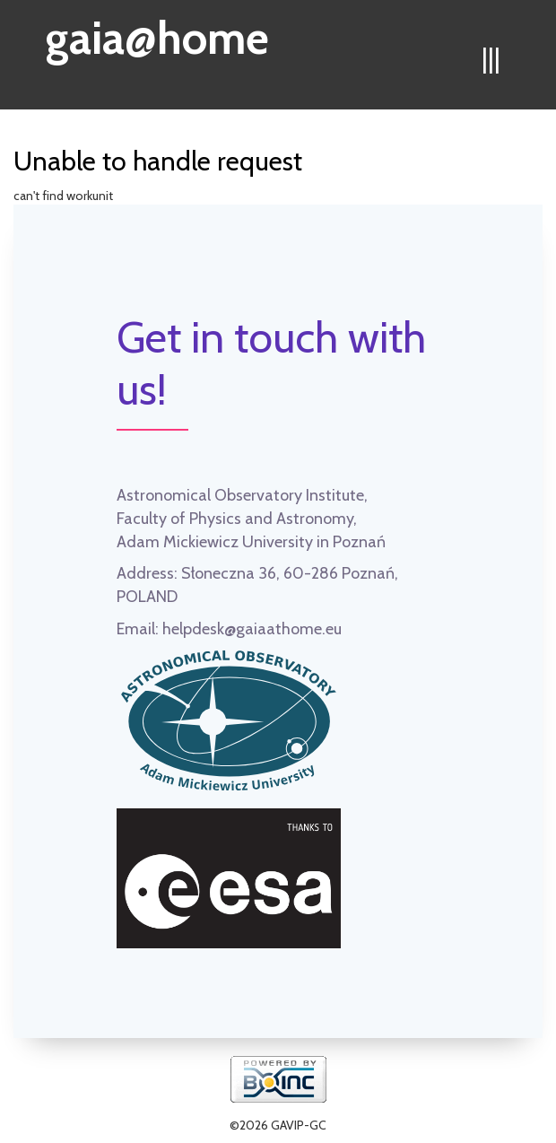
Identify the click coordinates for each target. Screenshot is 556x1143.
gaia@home (157, 32)
